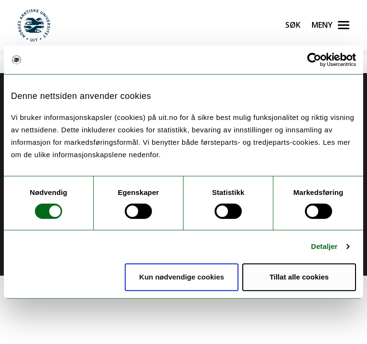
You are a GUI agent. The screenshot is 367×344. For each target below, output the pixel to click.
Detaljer (324, 246)
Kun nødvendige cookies (181, 277)
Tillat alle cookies (299, 277)
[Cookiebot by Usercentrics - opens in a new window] (314, 60)
